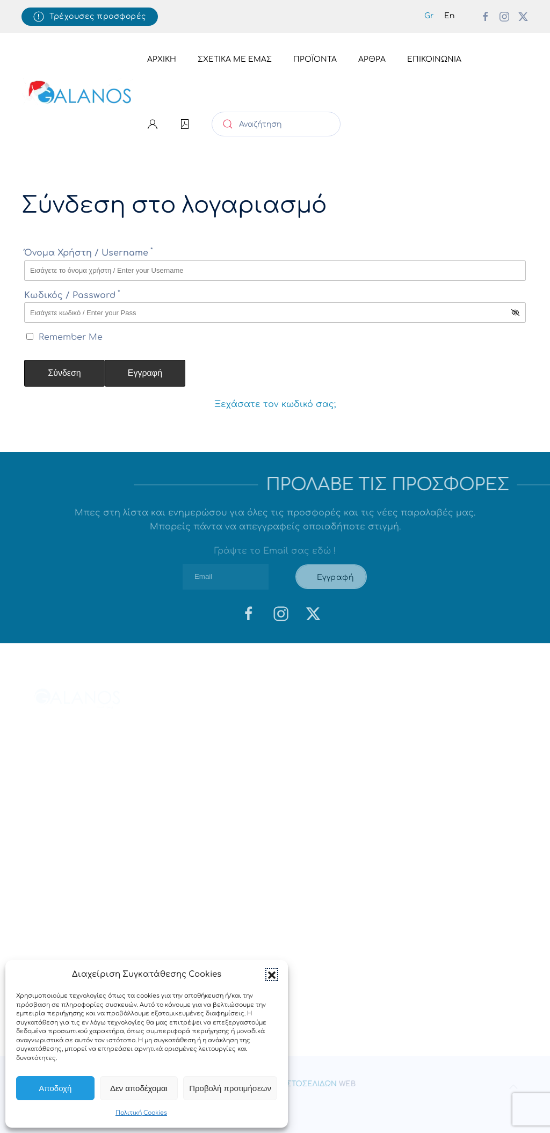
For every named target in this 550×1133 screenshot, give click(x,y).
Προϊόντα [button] (315, 59)
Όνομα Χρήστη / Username (88, 253)
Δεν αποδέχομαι (139, 1088)
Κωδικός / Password (72, 295)
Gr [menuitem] (428, 16)
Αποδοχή (55, 1088)
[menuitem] (429, 16)
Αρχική (161, 59)
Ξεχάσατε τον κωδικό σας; (275, 404)
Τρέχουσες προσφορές (89, 16)
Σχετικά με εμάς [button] (235, 59)
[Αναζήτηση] (276, 124)
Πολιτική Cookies (141, 1112)
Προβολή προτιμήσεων (230, 1088)
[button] (271, 974)
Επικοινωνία (434, 59)
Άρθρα (372, 59)
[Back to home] (78, 92)
